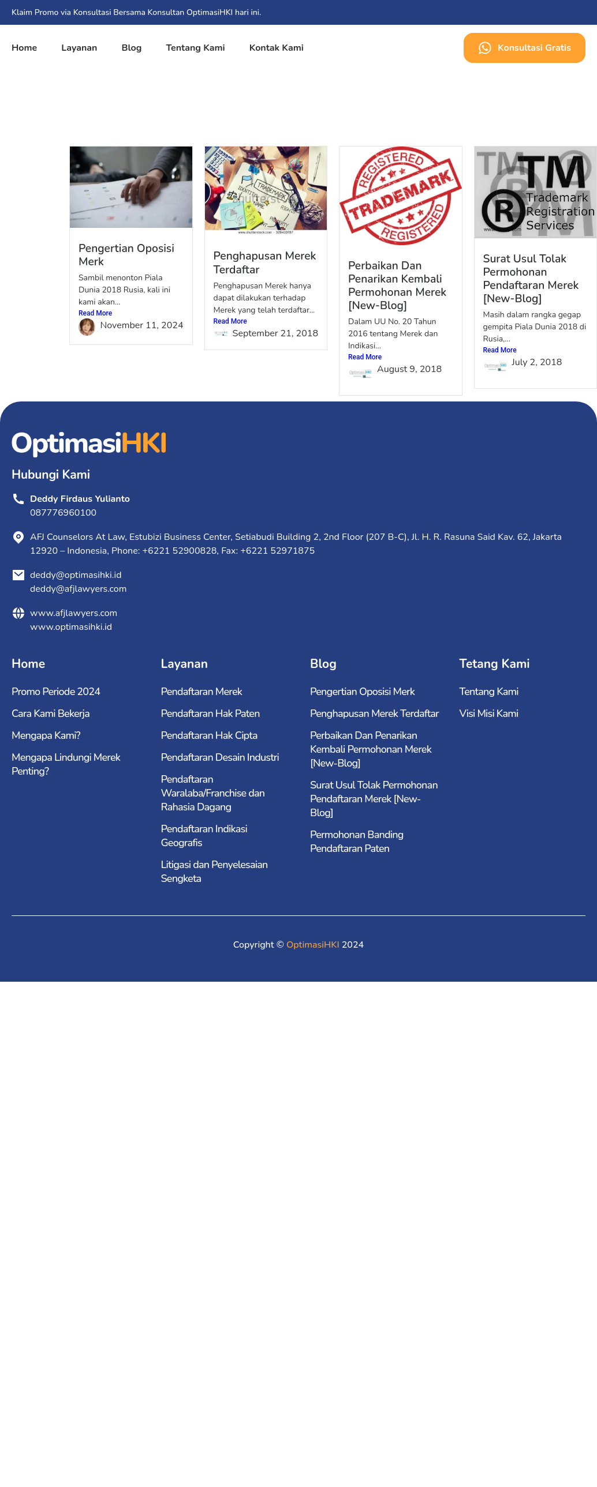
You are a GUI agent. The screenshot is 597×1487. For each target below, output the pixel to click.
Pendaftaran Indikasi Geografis (204, 836)
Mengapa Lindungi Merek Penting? (66, 764)
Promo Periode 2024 (56, 692)
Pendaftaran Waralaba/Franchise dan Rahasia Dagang (213, 793)
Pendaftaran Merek (201, 692)
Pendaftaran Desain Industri (220, 757)
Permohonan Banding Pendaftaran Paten (357, 841)
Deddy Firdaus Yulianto (80, 499)
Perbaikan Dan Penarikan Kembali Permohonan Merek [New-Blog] (397, 285)
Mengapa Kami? (46, 735)
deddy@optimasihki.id (78, 575)
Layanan (79, 48)
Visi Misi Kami (489, 713)
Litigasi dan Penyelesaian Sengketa (214, 871)
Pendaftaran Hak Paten (210, 713)
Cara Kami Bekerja (50, 713)
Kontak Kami (276, 48)
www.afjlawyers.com (73, 613)
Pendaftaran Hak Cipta (209, 735)
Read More (95, 313)
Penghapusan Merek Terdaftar (265, 263)
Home (24, 48)
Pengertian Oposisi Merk (126, 255)
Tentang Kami (195, 48)
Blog (131, 48)
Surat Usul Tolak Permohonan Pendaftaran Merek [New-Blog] (531, 278)
